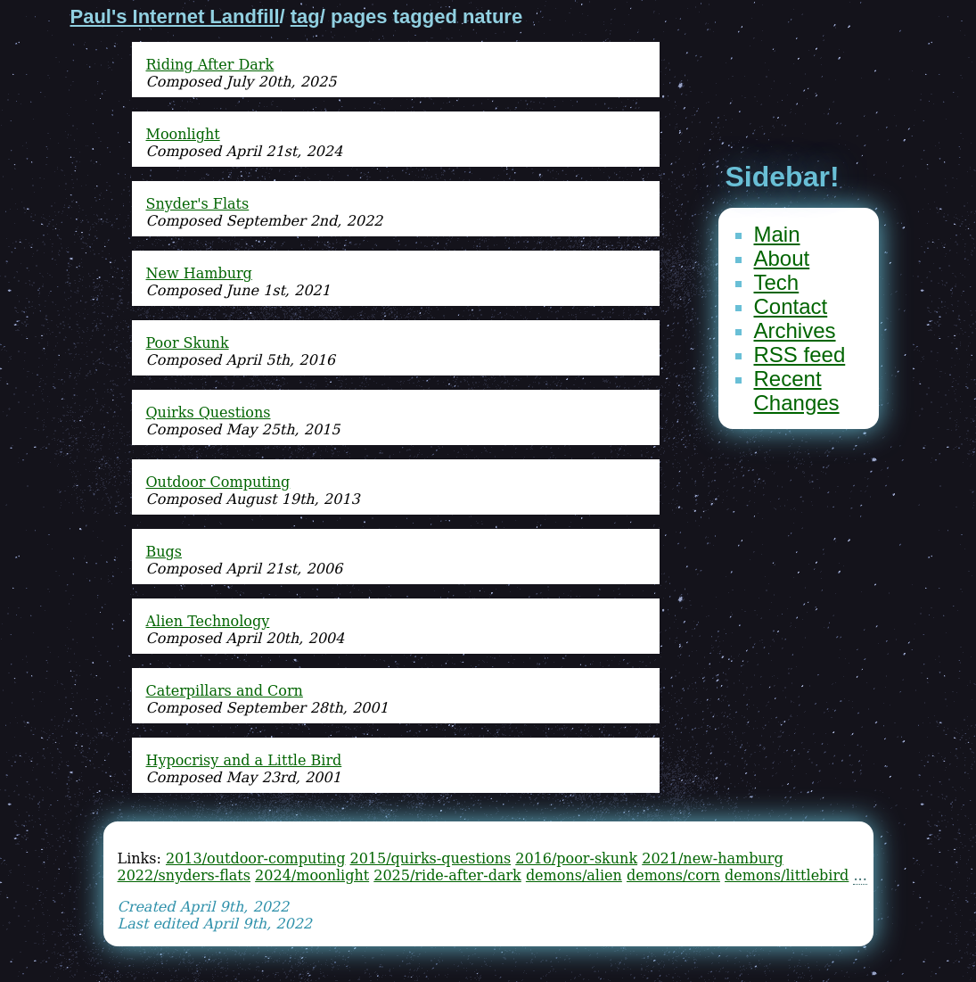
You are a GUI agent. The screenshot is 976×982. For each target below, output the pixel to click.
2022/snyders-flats (184, 875)
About (782, 258)
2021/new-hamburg (712, 858)
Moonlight (183, 134)
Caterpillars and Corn (224, 690)
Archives (795, 330)
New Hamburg (199, 273)
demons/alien (574, 875)
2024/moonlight (312, 875)
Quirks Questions (208, 412)
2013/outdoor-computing (255, 858)
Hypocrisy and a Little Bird (244, 760)
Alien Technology (208, 621)
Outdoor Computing (218, 482)
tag (305, 16)
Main (777, 234)
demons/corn (673, 875)
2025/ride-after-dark (447, 875)
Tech (777, 282)
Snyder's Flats (198, 203)
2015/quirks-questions (430, 858)
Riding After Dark (210, 64)
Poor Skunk (187, 342)
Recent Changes (797, 391)
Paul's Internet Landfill (175, 16)
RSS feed (800, 354)
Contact (791, 306)
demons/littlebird (787, 875)
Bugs (164, 551)
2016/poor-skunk (576, 858)
